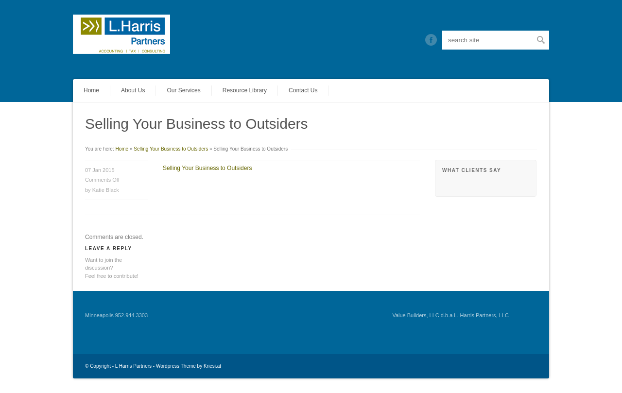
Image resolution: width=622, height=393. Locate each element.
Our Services (183, 90)
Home (91, 90)
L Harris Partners (133, 366)
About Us (133, 90)
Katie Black (105, 190)
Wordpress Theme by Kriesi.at (188, 366)
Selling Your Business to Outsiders (171, 149)
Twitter (431, 40)
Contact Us (303, 90)
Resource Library (245, 90)
